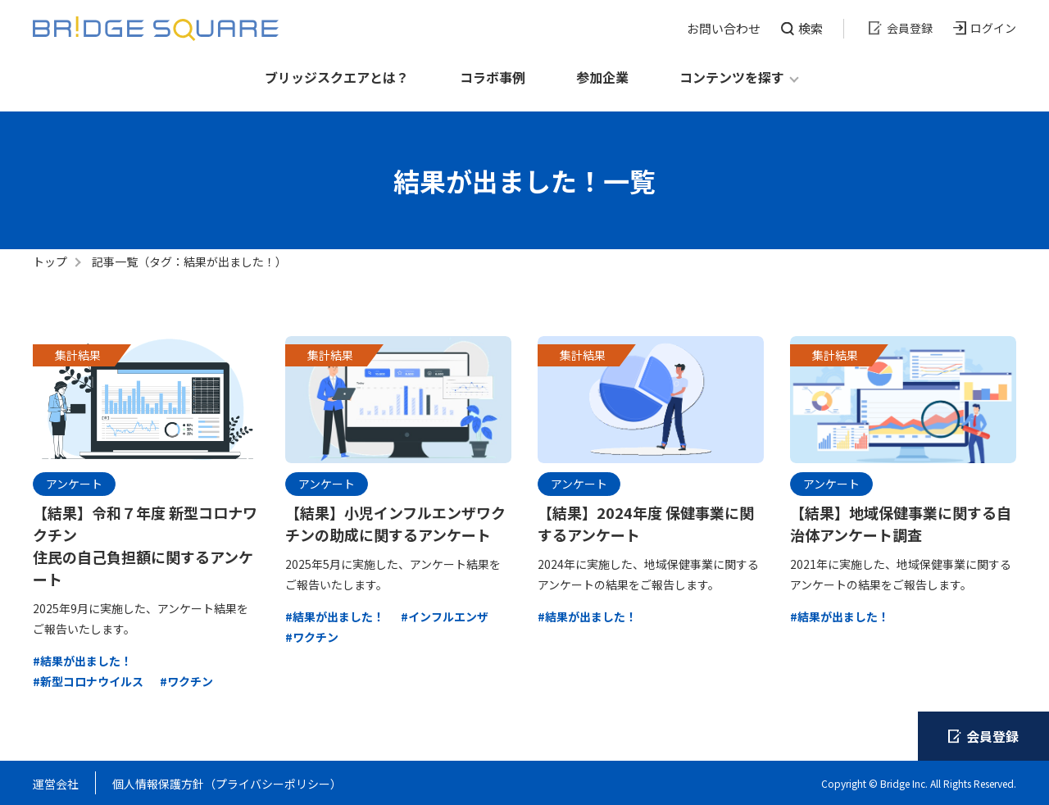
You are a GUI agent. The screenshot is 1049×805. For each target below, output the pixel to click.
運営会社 (56, 783)
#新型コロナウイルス (88, 681)
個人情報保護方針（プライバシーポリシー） (227, 783)
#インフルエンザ (444, 616)
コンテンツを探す (731, 77)
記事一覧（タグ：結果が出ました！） (189, 261)
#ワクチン (186, 681)
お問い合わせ (724, 28)
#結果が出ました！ (82, 661)
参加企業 (602, 77)
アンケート (74, 483)
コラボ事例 (492, 77)
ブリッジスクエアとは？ (337, 77)
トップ (50, 261)
